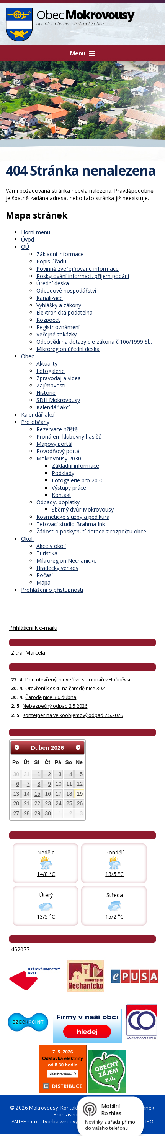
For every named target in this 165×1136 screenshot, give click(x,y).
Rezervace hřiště (57, 429)
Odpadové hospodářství (66, 290)
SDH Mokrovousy (58, 400)
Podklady (63, 473)
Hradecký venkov (57, 567)
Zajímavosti (50, 385)
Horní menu (35, 232)
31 (26, 774)
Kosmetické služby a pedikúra (72, 516)
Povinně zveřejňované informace (77, 268)
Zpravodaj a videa (58, 378)
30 (16, 774)
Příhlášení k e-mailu (33, 627)
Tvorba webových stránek (72, 1121)
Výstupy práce (69, 487)
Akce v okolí (51, 546)
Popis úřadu (51, 261)
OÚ (25, 246)
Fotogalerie (50, 370)
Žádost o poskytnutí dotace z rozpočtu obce (91, 531)
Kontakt (61, 494)
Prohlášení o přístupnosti (52, 589)
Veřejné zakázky (56, 334)
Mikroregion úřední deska (68, 349)
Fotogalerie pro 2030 (78, 480)
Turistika (46, 553)
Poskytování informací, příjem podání (82, 276)
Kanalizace (49, 297)
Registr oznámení (58, 327)
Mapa (43, 582)
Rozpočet (48, 319)
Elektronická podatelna (64, 312)
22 (37, 803)
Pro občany (35, 422)
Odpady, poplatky (58, 502)
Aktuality (46, 363)
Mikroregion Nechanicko (66, 560)
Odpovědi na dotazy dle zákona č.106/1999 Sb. (94, 341)
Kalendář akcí (53, 407)
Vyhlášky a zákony (58, 305)
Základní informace (60, 254)
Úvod (27, 239)
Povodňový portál (58, 451)
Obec (27, 356)
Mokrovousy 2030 (58, 458)
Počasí (44, 575)
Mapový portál (54, 443)
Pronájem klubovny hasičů (69, 436)
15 (37, 794)
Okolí (27, 538)
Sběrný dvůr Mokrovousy (83, 509)
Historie (46, 392)
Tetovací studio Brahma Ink (70, 524)
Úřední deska (52, 283)
